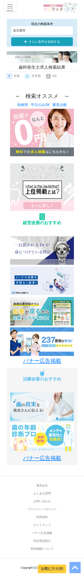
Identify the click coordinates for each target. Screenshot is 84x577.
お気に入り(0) (52, 569)
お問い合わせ (42, 501)
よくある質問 (42, 493)
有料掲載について (42, 548)
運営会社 (42, 485)
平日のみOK (40, 105)
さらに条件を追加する (42, 41)
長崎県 (22, 105)
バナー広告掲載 (42, 533)
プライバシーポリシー (42, 509)
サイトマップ (42, 525)
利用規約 (42, 517)
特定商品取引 (42, 541)
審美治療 (59, 105)
